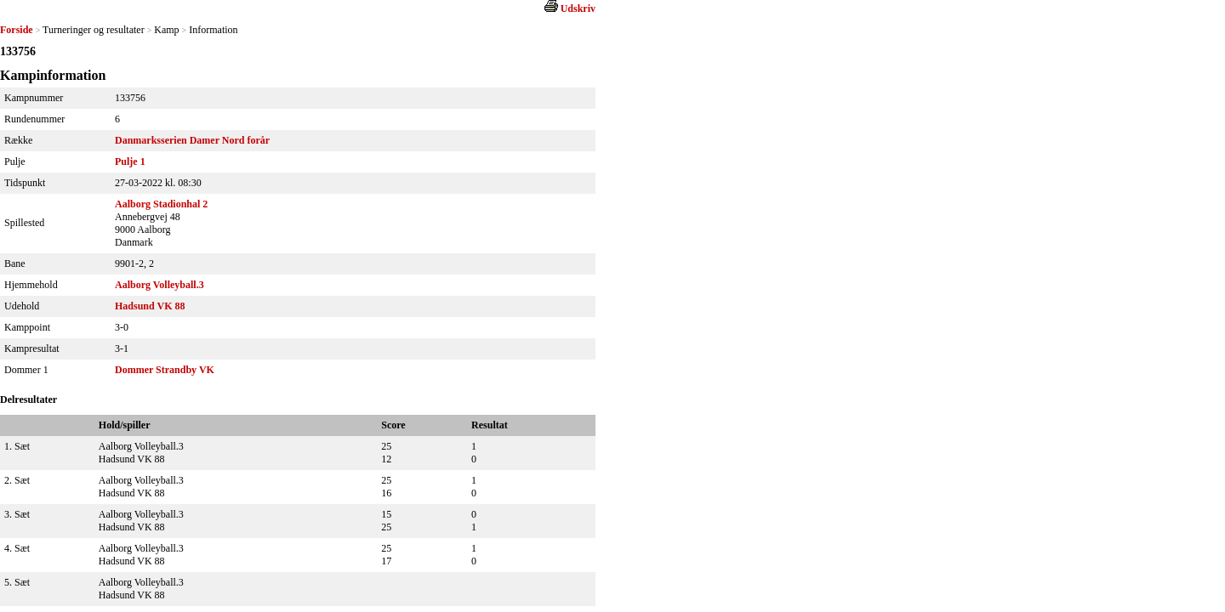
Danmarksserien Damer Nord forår (192, 140)
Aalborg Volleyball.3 (159, 285)
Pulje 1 (130, 161)
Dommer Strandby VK (164, 370)
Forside (16, 30)
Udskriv (578, 8)
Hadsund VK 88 (150, 306)
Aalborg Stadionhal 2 (161, 204)
